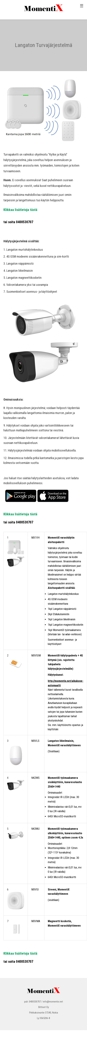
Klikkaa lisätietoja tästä (20, 210)
